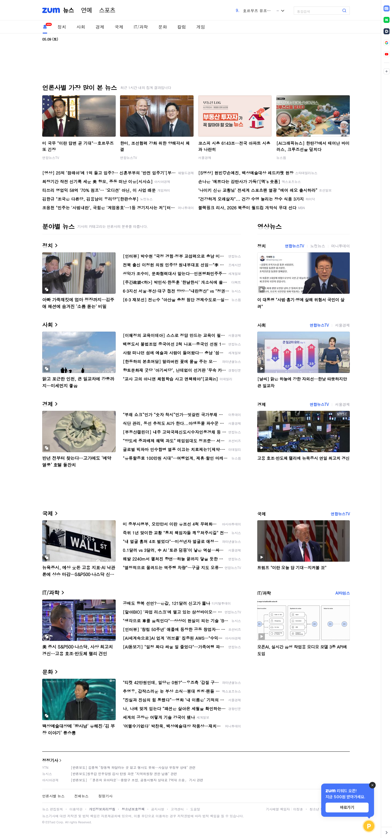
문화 (162, 27)
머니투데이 (340, 246)
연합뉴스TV (50, 157)
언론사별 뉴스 (53, 796)
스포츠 (107, 10)
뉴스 (68, 10)
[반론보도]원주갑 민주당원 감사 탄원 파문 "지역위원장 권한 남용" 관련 (124, 773)
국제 (119, 27)
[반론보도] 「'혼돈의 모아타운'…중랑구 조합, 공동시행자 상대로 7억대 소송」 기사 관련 (137, 780)
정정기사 (50, 760)
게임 (200, 27)
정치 (61, 27)
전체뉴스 (81, 796)
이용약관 (75, 809)
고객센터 (177, 809)
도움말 (195, 809)
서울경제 (204, 157)
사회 (80, 27)
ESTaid (50, 822)
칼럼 (181, 27)
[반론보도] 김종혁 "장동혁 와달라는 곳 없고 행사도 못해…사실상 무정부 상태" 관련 (133, 767)
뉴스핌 (281, 157)
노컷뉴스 (317, 246)
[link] (387, 8)
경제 (100, 27)
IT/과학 (141, 27)
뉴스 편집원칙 (52, 809)
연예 (86, 10)
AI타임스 (342, 593)
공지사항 (157, 809)
